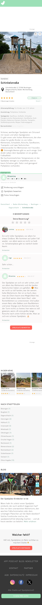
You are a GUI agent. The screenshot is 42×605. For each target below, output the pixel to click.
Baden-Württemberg (20, 204)
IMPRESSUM (31, 575)
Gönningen (5, 419)
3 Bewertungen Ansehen (7, 101)
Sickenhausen (6, 453)
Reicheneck (5, 443)
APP (6, 561)
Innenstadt (5, 426)
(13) (12, 460)
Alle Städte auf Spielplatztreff (21, 590)
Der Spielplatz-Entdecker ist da (14, 498)
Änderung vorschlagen (14, 187)
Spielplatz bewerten (12, 191)
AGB (7, 575)
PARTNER (28, 568)
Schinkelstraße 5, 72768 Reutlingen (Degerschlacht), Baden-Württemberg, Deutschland (19, 89)
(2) (10, 419)
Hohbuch (4, 422)
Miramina (11, 176)
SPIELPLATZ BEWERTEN (21, 327)
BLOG (21, 561)
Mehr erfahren (30, 521)
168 (18, 179)
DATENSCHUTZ (17, 575)
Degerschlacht (14, 208)
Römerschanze (6, 446)
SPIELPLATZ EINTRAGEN (21, 548)
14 (8, 179)
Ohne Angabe (6, 460)
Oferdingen (5, 433)
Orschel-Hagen (6, 440)
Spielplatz (4, 79)
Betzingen (4, 409)
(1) (9, 409)
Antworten (6, 250)
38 (13, 179)
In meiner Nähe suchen (21, 596)
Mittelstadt (4, 429)
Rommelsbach (6, 450)
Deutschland (5, 204)
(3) (10, 426)
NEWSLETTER (31, 561)
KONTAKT (13, 568)
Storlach (4, 457)
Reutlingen (35, 204)
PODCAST (13, 561)
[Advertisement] (22, 354)
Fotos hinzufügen (11, 195)
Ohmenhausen (6, 436)
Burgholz (4, 412)
